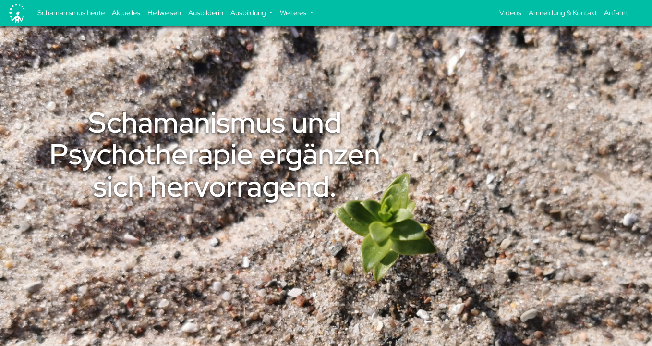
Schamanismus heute (71, 13)
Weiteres (294, 13)
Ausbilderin (205, 13)
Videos (510, 13)
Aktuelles (126, 13)
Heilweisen (164, 13)
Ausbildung (248, 13)
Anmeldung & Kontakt (563, 13)
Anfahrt (616, 13)
